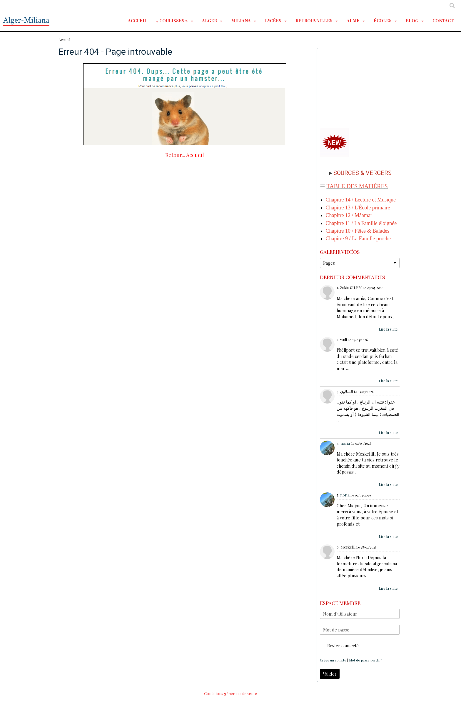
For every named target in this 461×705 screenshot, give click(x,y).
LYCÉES (273, 21)
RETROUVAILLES (314, 21)
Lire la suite (388, 329)
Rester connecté (339, 646)
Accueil (137, 21)
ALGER (210, 21)
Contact (443, 21)
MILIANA (241, 21)
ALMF (353, 21)
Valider (330, 674)
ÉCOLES (383, 21)
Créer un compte (333, 660)
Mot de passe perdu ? (365, 660)
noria (345, 443)
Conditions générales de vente (230, 693)
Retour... (175, 155)
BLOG (412, 21)
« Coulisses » (172, 21)
